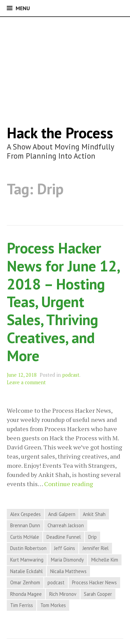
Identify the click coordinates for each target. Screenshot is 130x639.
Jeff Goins (64, 548)
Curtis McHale (24, 537)
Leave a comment (26, 382)
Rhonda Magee (26, 594)
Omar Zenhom (25, 582)
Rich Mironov (62, 594)
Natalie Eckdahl (26, 571)
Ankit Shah (94, 514)
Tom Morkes (53, 605)
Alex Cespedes (25, 514)
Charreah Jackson (66, 525)
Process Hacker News (94, 582)
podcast (70, 375)
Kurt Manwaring (26, 559)
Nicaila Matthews (68, 571)
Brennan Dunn (25, 525)
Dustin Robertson (28, 548)
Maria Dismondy (67, 559)
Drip (92, 537)
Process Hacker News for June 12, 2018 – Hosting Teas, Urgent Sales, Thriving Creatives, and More (63, 301)
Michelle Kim (104, 559)
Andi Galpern (61, 514)
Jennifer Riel (95, 548)
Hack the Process (60, 132)
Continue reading (68, 484)
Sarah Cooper (98, 594)
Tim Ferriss (21, 605)
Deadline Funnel (64, 537)
